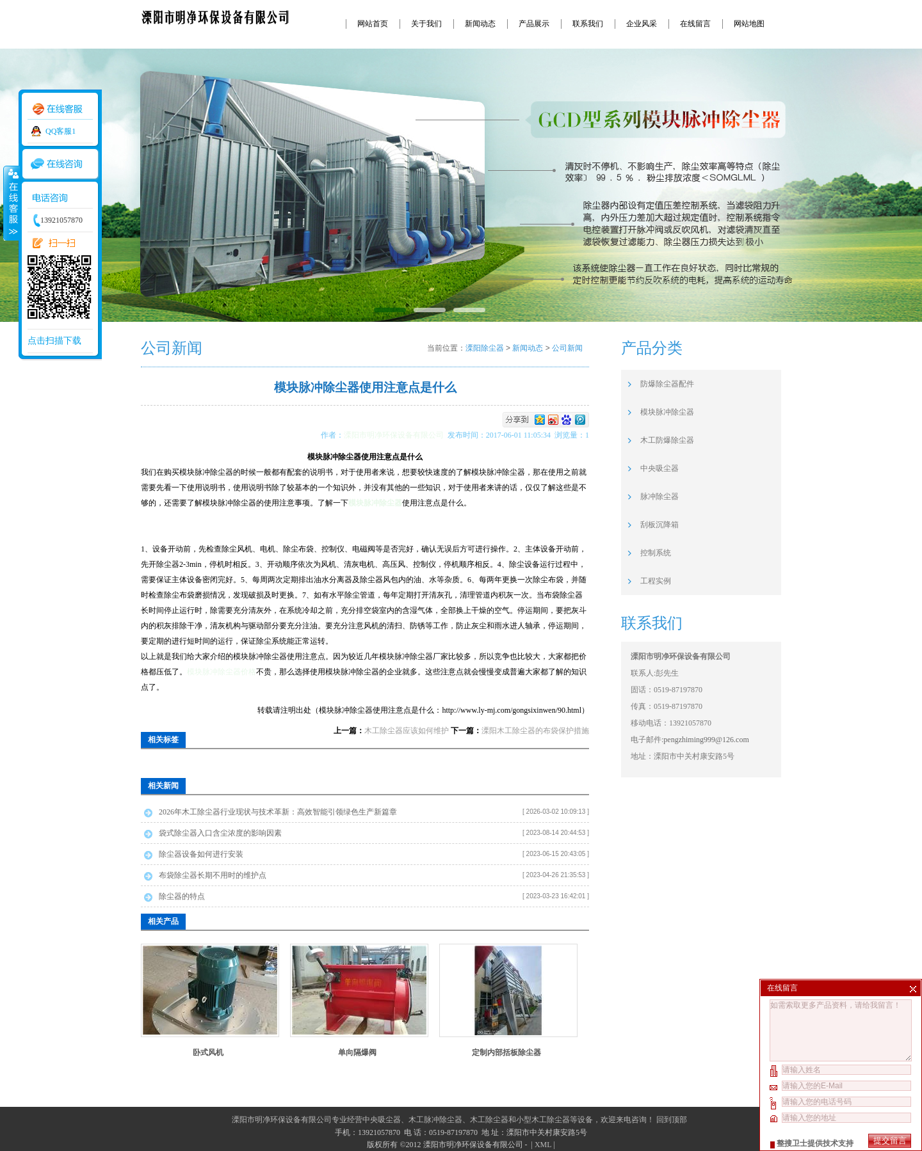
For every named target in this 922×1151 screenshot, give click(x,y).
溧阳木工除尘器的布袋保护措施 (535, 730)
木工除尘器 (489, 1119)
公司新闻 (567, 348)
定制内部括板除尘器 (506, 1052)
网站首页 (372, 23)
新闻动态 (480, 23)
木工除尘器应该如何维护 (406, 730)
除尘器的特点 (182, 896)
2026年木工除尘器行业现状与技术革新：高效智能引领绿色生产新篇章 (278, 811)
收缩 (11, 203)
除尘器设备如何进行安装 (201, 854)
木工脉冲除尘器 (435, 1119)
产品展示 (534, 23)
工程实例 (655, 580)
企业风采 (641, 23)
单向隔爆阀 (357, 1052)
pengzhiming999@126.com (705, 739)
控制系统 (655, 552)
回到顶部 (671, 1119)
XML (543, 1144)
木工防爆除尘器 (667, 440)
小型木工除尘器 (543, 1119)
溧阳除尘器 (484, 348)
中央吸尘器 (659, 468)
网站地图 (749, 23)
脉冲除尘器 (659, 496)
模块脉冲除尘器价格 (221, 671)
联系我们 (587, 23)
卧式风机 (208, 1052)
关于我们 (426, 23)
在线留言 (695, 23)
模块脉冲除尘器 (667, 412)
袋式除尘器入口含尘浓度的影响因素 (220, 833)
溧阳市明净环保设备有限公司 (396, 435)
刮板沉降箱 (659, 524)
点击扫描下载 (54, 340)
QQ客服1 (60, 131)
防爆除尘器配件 (667, 383)
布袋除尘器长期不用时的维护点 (212, 875)
